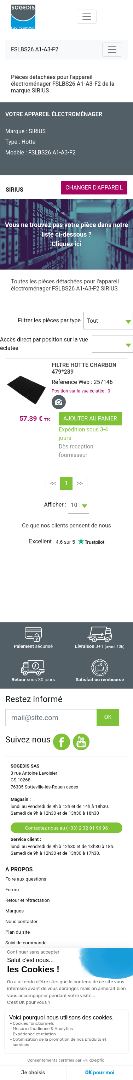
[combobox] (108, 320)
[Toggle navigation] (87, 17)
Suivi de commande (26, 942)
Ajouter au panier (90, 418)
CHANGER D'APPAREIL (94, 187)
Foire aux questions (25, 879)
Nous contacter (21, 921)
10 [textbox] (74, 505)
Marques (14, 911)
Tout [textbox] (92, 320)
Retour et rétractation (27, 900)
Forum (12, 889)
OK (107, 717)
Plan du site (17, 932)
